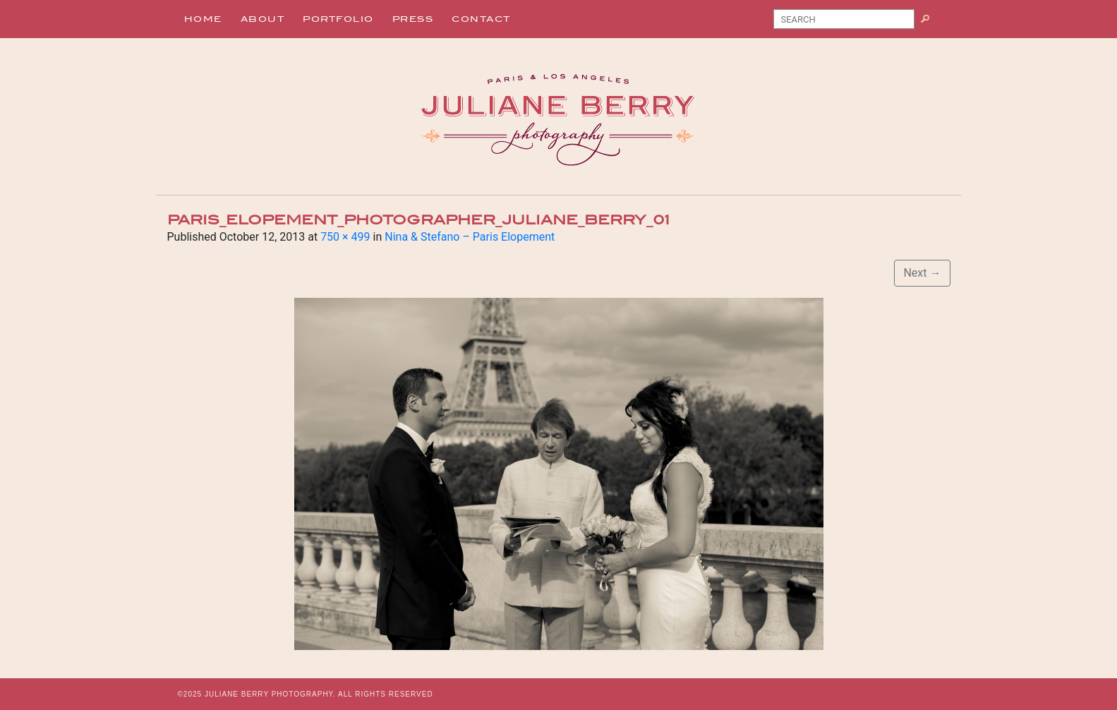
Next (922, 272)
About (263, 19)
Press (413, 19)
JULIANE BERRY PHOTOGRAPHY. (270, 694)
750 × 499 (345, 236)
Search (930, 22)
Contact (481, 19)
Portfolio (338, 19)
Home (203, 19)
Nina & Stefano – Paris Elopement (470, 236)
